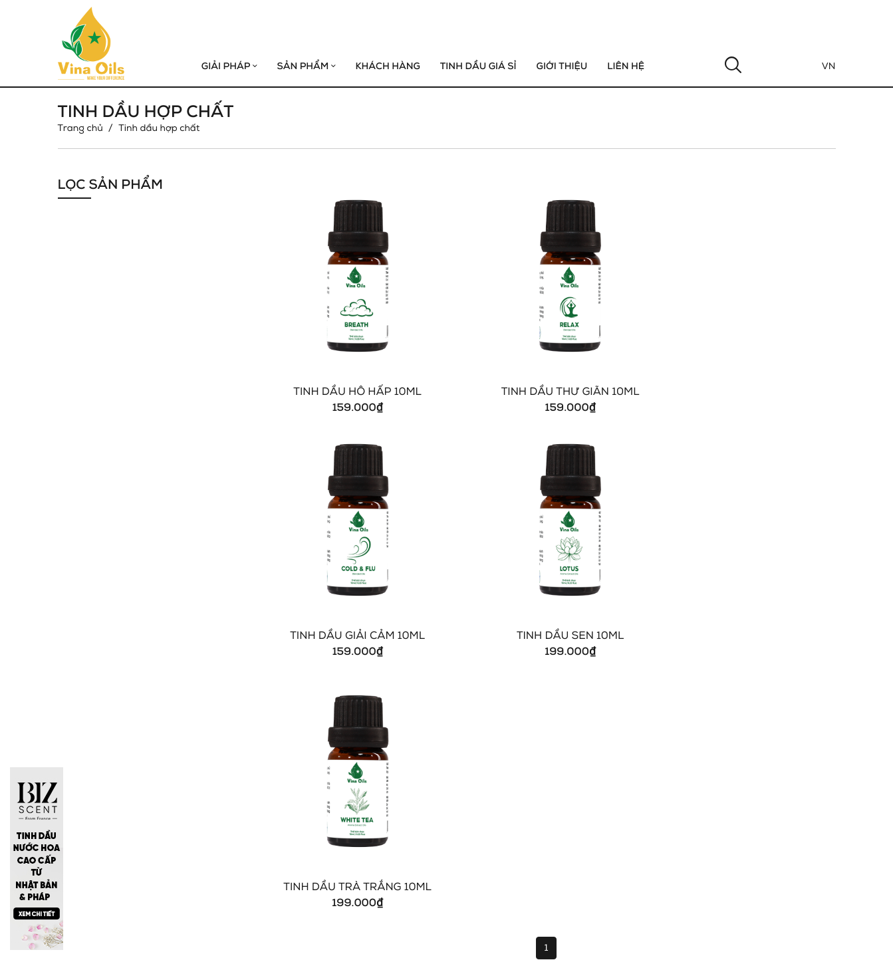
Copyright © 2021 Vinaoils (117, 939)
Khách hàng (387, 66)
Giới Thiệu (479, 731)
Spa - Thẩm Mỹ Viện (635, 773)
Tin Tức (473, 759)
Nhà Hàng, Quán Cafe (639, 759)
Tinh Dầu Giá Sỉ (478, 66)
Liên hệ (625, 66)
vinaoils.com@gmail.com (130, 859)
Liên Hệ (474, 773)
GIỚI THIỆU (562, 66)
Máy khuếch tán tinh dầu (778, 759)
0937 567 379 (106, 842)
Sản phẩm (306, 66)
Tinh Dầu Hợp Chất (766, 731)
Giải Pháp (229, 66)
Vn (829, 66)
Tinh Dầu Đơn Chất (765, 745)
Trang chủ (80, 128)
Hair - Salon (617, 786)
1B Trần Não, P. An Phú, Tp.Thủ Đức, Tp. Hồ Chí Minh (190, 824)
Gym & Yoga (618, 731)
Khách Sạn (614, 745)
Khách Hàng (484, 745)
